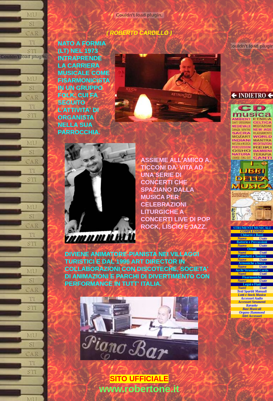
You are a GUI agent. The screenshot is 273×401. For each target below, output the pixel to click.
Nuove (242, 259)
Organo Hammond (252, 312)
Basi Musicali (251, 309)
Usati (263, 252)
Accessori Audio (252, 298)
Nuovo (241, 238)
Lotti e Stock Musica (252, 295)
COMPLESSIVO (252, 231)
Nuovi (242, 252)
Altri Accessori (252, 316)
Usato (263, 238)
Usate (263, 259)
